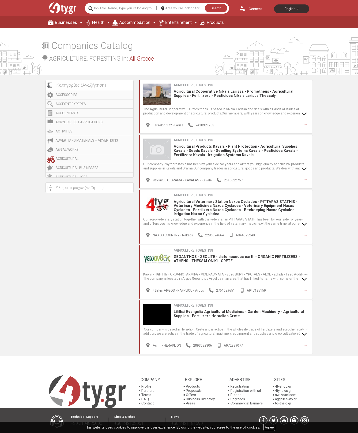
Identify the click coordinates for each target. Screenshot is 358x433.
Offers (191, 395)
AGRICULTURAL (67, 159)
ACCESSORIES (66, 95)
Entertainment (178, 22)
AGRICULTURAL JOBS (72, 177)
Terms (146, 395)
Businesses (66, 22)
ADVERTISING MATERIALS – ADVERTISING (87, 140)
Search (216, 8)
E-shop (235, 395)
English (292, 9)
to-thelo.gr (283, 403)
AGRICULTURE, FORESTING (193, 85)
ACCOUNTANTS (67, 113)
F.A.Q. (145, 399)
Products (215, 22)
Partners (148, 391)
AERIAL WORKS (67, 149)
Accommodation (134, 22)
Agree (269, 427)
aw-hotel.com (285, 395)
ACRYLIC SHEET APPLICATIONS (79, 122)
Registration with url (245, 391)
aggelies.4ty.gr (286, 399)
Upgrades (237, 399)
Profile (146, 386)
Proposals (194, 391)
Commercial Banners (246, 403)
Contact (147, 403)
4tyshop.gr (283, 386)
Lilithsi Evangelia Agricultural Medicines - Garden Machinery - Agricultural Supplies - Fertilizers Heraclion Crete (239, 313)
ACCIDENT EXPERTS (71, 104)
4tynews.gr (283, 391)
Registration (239, 386)
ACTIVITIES (64, 131)
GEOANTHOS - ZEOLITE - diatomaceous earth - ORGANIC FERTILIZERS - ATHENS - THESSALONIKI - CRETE (237, 258)
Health (98, 22)
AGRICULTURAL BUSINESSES (77, 168)
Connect (255, 9)
